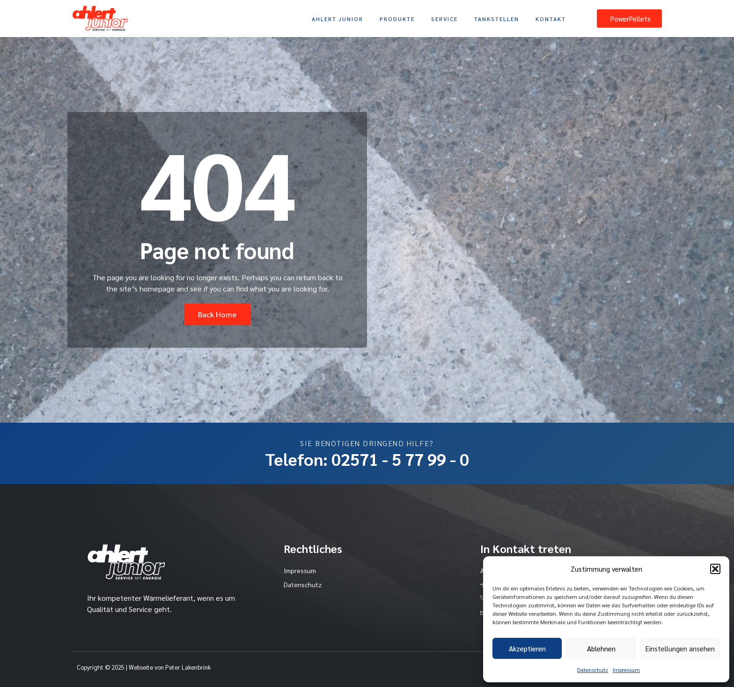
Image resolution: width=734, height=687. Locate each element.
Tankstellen (496, 18)
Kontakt (551, 18)
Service (444, 18)
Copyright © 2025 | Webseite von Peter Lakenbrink (144, 667)
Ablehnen (601, 648)
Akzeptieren (527, 648)
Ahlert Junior (337, 18)
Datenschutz (592, 669)
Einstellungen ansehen (680, 648)
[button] (715, 569)
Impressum (626, 669)
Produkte (397, 18)
